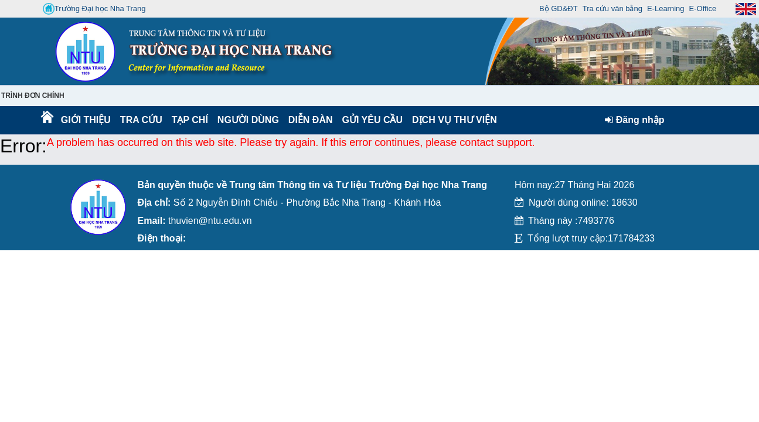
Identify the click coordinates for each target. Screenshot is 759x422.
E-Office (703, 8)
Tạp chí (190, 120)
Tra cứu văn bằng (612, 8)
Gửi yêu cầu (372, 120)
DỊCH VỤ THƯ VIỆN (452, 120)
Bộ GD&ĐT (558, 8)
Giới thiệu (85, 120)
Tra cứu (141, 120)
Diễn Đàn (310, 120)
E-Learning (666, 8)
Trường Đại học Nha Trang (94, 9)
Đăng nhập (634, 120)
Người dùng (247, 120)
